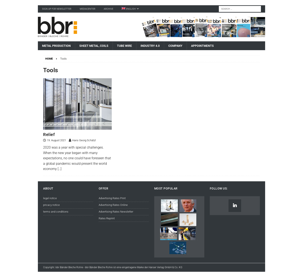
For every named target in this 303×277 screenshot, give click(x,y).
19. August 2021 (56, 140)
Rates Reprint (107, 218)
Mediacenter (87, 9)
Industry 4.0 (150, 45)
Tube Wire (124, 45)
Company (175, 45)
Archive (108, 9)
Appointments (202, 45)
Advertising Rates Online (113, 204)
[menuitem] (130, 9)
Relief (49, 134)
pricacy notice (51, 204)
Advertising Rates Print (112, 198)
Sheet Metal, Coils (93, 45)
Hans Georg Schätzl (84, 140)
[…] (59, 169)
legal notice (50, 198)
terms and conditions (55, 211)
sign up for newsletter (56, 9)
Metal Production (56, 45)
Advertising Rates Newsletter (116, 211)
